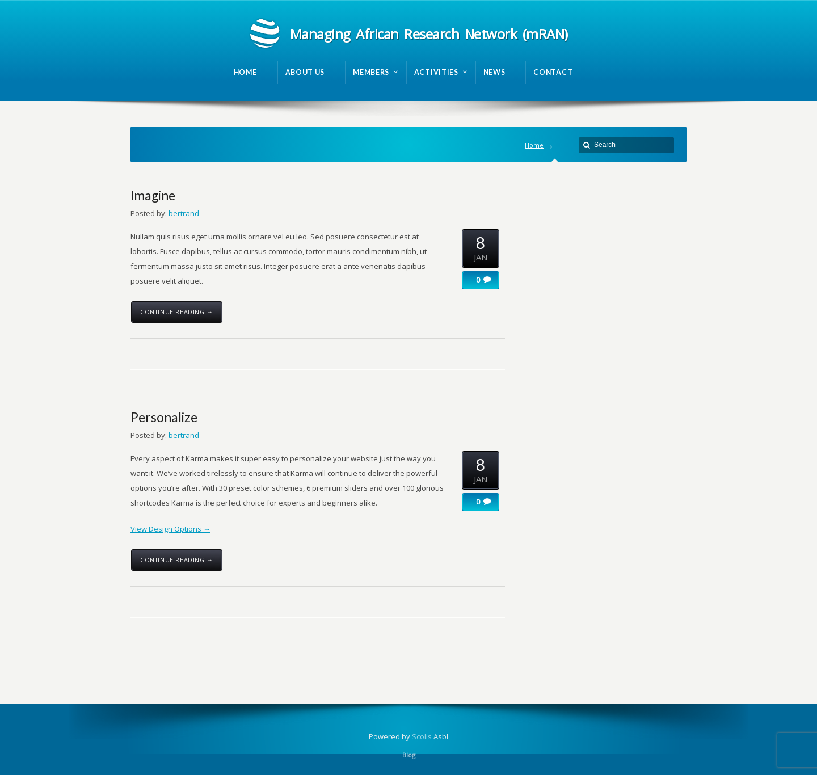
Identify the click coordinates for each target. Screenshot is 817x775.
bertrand (184, 213)
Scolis (422, 736)
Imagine (152, 195)
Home (534, 145)
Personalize (163, 417)
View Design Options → (170, 529)
